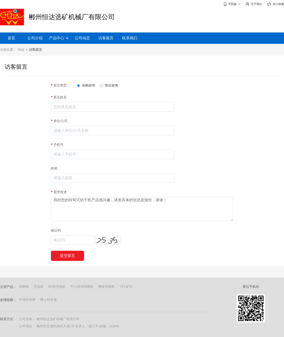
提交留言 (67, 256)
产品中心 (58, 38)
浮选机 (39, 286)
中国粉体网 (27, 299)
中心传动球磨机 (81, 286)
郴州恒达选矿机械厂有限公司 (72, 17)
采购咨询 (86, 85)
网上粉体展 (48, 299)
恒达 (21, 49)
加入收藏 (275, 4)
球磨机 (24, 286)
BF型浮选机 (57, 286)
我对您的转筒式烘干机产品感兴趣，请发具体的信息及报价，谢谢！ (142, 209)
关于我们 (253, 4)
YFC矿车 (126, 286)
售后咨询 (109, 85)
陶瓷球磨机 (106, 286)
